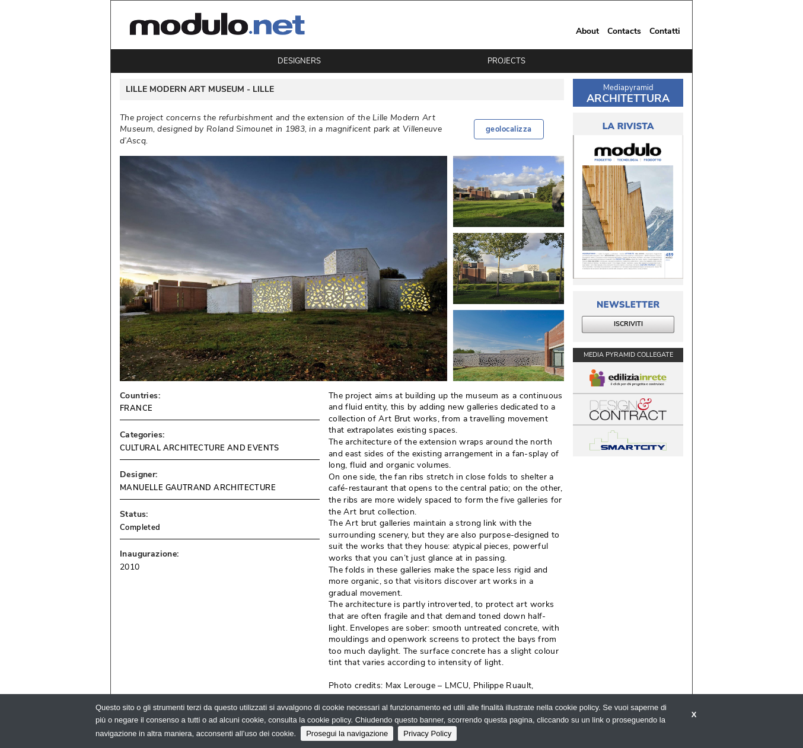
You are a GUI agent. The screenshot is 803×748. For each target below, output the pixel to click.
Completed (140, 527)
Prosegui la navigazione (347, 733)
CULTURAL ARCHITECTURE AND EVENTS (199, 448)
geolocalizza (509, 129)
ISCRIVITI (628, 323)
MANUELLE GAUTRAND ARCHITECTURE (198, 487)
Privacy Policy (427, 733)
